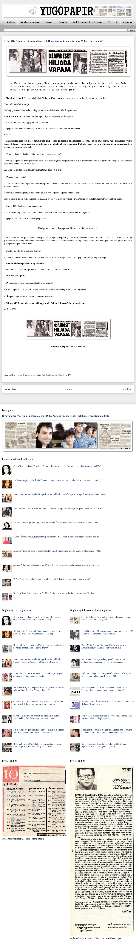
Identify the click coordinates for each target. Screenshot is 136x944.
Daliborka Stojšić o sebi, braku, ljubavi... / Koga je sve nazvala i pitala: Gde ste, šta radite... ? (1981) (57, 480)
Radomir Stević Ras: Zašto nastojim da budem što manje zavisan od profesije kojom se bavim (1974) (57, 508)
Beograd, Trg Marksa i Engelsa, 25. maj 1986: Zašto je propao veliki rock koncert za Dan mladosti (55, 415)
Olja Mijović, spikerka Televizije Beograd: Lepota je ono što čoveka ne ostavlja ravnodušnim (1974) (57, 466)
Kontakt (49, 22)
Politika (44, 375)
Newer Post (10, 389)
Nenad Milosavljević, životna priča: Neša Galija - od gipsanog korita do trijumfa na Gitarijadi (54, 593)
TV (69, 375)
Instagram (127, 22)
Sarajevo (63, 375)
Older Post (126, 389)
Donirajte (63, 22)
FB (109, 22)
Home (68, 389)
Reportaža (53, 375)
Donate (81, 346)
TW (76, 346)
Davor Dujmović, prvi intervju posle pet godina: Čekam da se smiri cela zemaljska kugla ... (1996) (56, 523)
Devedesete (16, 375)
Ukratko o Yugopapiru (30, 22)
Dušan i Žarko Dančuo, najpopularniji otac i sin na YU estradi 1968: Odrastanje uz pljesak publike (56, 537)
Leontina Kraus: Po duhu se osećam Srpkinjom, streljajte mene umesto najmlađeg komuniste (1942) (57, 551)
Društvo (26, 375)
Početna (11, 22)
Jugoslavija (35, 375)
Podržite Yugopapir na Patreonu (87, 22)
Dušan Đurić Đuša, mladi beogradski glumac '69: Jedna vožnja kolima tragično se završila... (53, 579)
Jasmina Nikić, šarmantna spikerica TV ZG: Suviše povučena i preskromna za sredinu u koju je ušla (56, 565)
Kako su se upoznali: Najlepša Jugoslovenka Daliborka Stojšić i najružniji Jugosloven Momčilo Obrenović (59, 494)
